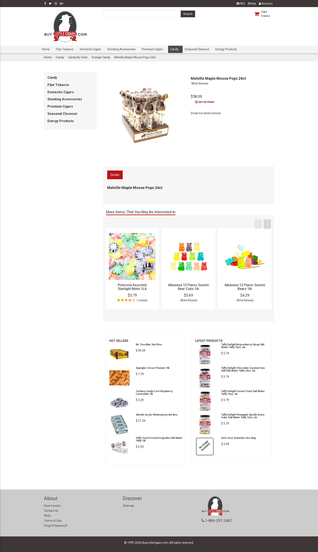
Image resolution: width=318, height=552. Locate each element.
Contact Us (51, 510)
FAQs (47, 515)
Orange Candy (101, 57)
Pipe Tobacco (65, 49)
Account (266, 3)
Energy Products (226, 49)
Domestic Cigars (90, 49)
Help (252, 3)
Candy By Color (78, 57)
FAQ (241, 3)
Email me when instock (206, 113)
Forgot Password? (56, 525)
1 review (141, 300)
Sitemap (128, 505)
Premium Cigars (152, 49)
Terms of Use (53, 520)
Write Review (199, 83)
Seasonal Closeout (197, 49)
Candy (174, 49)
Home (46, 49)
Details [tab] (114, 175)
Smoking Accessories (121, 49)
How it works (52, 505)
